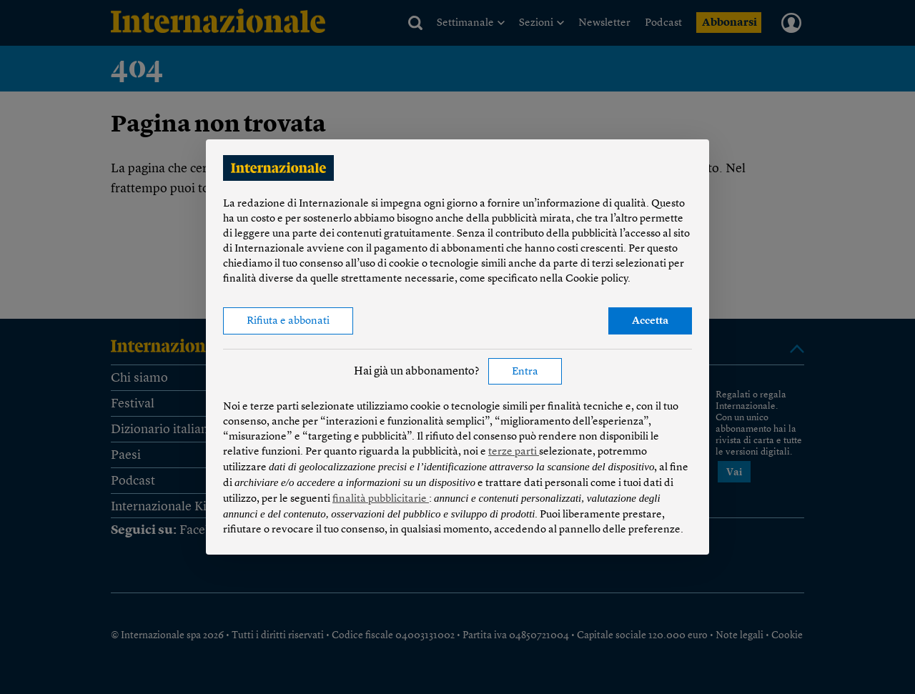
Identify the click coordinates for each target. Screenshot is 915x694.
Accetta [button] (650, 321)
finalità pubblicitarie (380, 499)
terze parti (513, 452)
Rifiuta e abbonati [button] (288, 321)
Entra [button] (525, 372)
